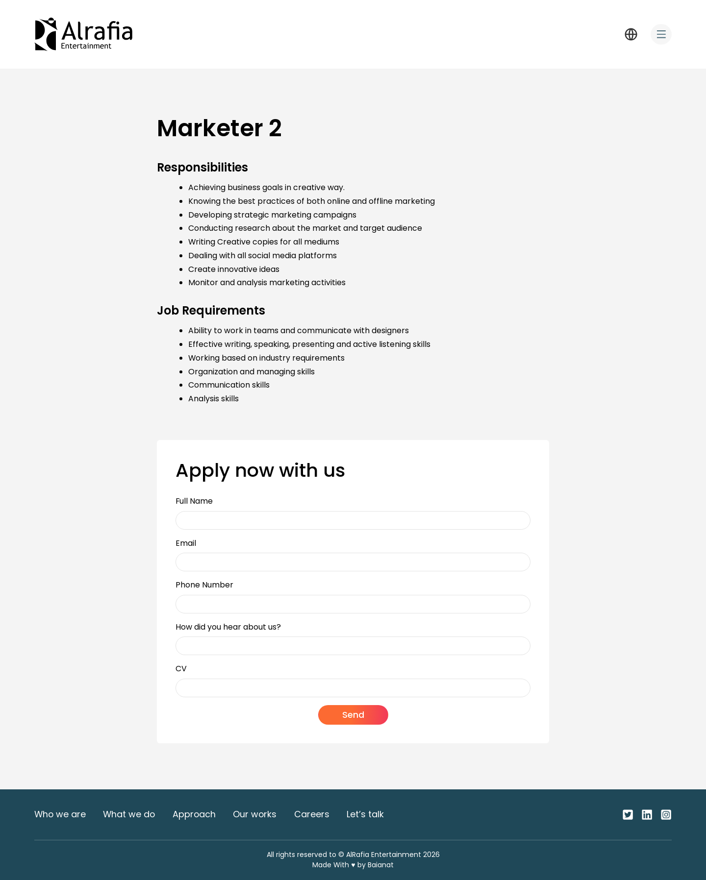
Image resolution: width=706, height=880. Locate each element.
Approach (194, 814)
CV (181, 668)
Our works (255, 814)
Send (353, 715)
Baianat (381, 865)
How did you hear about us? (228, 627)
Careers (311, 814)
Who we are (60, 814)
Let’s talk (365, 814)
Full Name (194, 501)
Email (186, 543)
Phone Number (204, 584)
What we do (129, 814)
